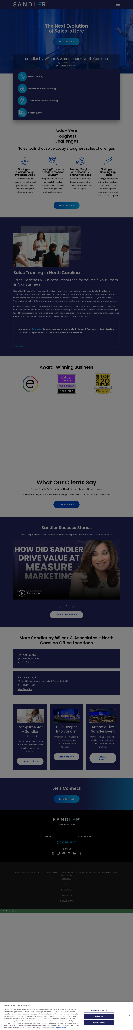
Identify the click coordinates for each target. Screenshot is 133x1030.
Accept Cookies (99, 1022)
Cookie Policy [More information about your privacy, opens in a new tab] (60, 1028)
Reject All (99, 1016)
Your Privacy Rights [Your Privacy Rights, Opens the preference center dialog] (99, 1010)
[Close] (129, 1015)
